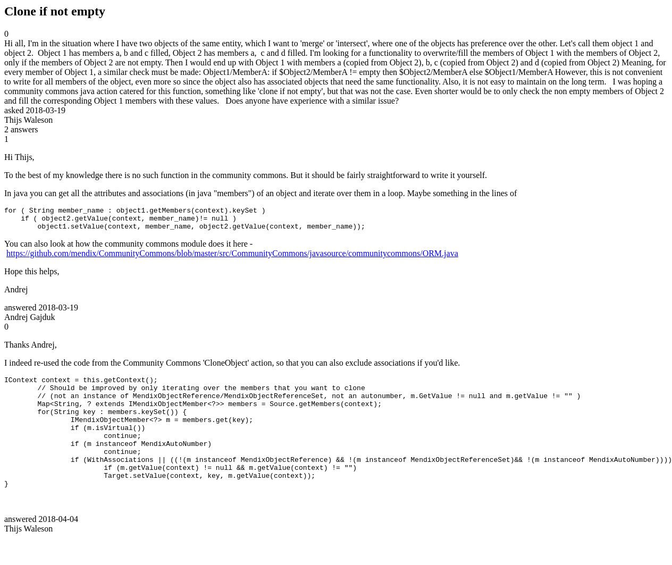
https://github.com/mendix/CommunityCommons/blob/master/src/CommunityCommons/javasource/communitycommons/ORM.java (232, 258)
